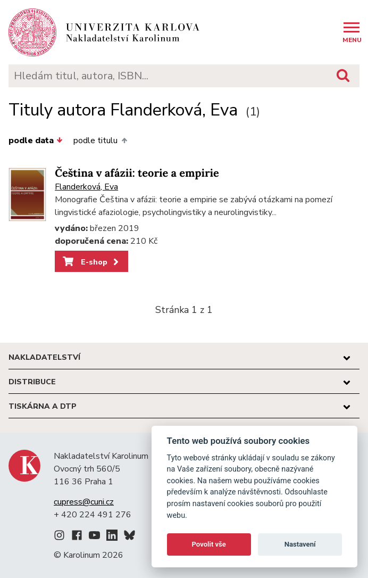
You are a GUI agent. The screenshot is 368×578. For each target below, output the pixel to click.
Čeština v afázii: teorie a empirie (137, 173)
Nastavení (300, 544)
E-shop (92, 262)
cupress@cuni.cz (84, 502)
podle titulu (100, 140)
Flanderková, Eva (86, 187)
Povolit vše (209, 544)
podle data (36, 140)
